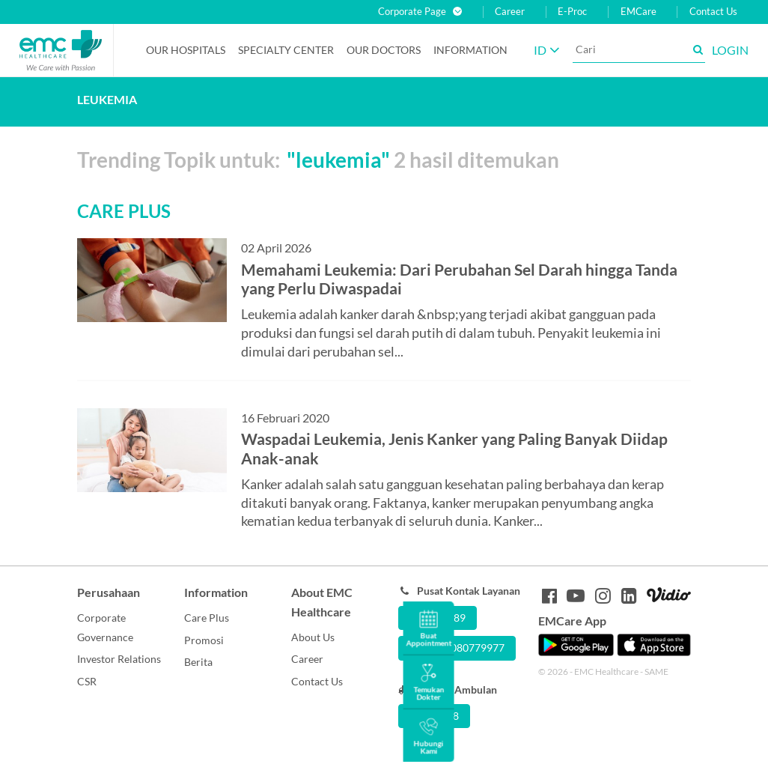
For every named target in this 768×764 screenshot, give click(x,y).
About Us (313, 637)
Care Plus (206, 617)
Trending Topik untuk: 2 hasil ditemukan (318, 159)
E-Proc (572, 11)
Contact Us (713, 11)
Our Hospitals (185, 49)
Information (470, 49)
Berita (198, 661)
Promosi (204, 640)
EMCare (638, 11)
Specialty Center (286, 49)
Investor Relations (119, 658)
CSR (87, 681)
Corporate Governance (105, 627)
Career (510, 11)
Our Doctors (384, 49)
